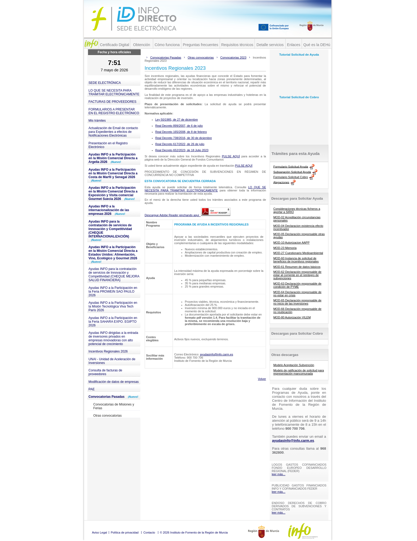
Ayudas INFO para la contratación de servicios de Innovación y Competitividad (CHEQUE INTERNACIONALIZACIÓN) (110, 230)
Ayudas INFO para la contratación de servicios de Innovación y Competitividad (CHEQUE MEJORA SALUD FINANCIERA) (114, 274)
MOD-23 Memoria (285, 247)
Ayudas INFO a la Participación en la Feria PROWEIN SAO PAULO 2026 (113, 291)
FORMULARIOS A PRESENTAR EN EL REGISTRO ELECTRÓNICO (114, 111)
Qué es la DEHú (316, 45)
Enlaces (293, 45)
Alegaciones (281, 182)
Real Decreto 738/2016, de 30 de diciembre (183, 138)
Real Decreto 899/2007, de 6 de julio (179, 125)
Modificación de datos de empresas (114, 382)
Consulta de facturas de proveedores (105, 372)
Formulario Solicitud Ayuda (290, 166)
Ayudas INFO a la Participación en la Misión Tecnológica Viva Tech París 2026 (113, 306)
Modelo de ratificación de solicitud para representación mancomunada (298, 372)
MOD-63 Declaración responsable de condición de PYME (297, 285)
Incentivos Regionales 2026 (108, 351)
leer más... (278, 474)
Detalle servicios (270, 45)
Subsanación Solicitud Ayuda (292, 171)
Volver (262, 378)
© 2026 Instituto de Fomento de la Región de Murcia (194, 532)
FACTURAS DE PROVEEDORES (112, 102)
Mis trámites (97, 120)
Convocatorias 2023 (233, 57)
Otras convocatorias (107, 415)
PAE (92, 389)
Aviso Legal (99, 532)
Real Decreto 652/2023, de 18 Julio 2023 (181, 150)
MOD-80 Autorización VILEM (292, 317)
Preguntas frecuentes (200, 45)
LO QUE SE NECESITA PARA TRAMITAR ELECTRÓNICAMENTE (114, 92)
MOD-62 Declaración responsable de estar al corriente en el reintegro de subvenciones (297, 275)
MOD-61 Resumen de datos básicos (296, 266)
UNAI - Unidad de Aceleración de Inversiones (112, 361)
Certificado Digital (114, 45)
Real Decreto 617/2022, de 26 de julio (180, 144)
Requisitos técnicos (237, 45)
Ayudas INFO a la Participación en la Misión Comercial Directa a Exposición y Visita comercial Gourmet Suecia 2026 (113, 193)
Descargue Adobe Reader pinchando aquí (188, 215)
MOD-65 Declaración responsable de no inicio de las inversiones (297, 302)
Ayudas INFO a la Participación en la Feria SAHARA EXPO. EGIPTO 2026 (113, 321)
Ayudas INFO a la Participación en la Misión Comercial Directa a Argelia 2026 (113, 158)
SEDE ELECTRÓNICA (105, 83)
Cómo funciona (167, 45)
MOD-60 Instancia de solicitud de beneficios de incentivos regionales (296, 260)
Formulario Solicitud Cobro (290, 177)
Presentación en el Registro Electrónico (108, 145)
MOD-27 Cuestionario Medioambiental (298, 253)
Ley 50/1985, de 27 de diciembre (176, 119)
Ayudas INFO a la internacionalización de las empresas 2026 (109, 210)
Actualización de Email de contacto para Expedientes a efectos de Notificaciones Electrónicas (113, 131)
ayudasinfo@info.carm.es (216, 354)
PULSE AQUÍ (231, 156)
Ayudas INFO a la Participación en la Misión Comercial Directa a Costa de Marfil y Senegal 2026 (113, 175)
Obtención (141, 45)
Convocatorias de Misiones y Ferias (113, 406)
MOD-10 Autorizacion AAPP (291, 242)
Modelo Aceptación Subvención (293, 365)
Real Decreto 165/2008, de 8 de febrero (181, 131)
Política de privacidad (125, 532)
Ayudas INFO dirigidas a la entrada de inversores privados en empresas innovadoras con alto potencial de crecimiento (113, 338)
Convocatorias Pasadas (113, 397)
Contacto (149, 532)
